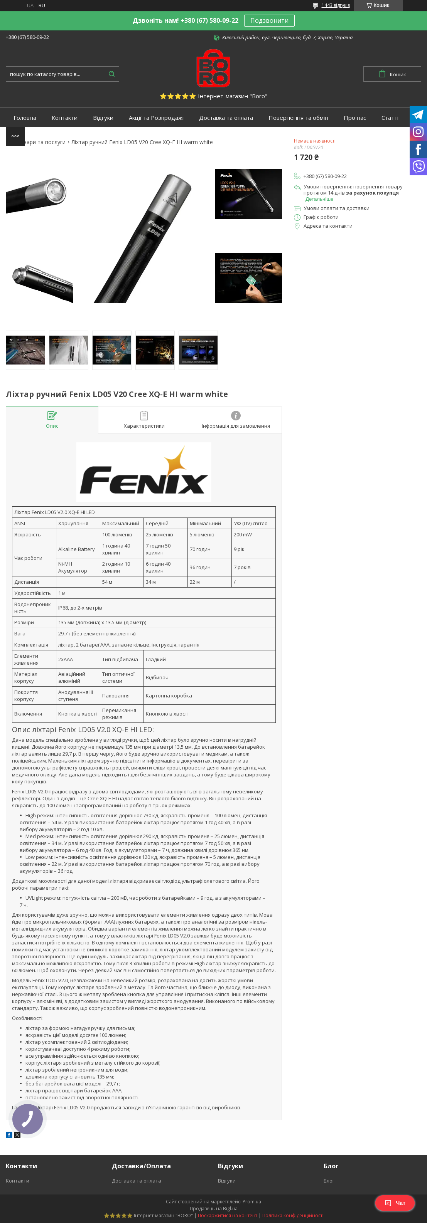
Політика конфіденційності (293, 1215)
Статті (389, 118)
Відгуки (103, 118)
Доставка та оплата (226, 118)
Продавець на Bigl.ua (214, 1208)
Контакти (65, 118)
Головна (25, 118)
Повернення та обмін (298, 118)
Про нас (355, 118)
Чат (395, 1202)
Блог (329, 1180)
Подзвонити (269, 20)
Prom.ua (252, 1201)
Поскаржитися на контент (227, 1215)
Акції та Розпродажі (156, 118)
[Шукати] (111, 74)
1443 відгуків (336, 5)
